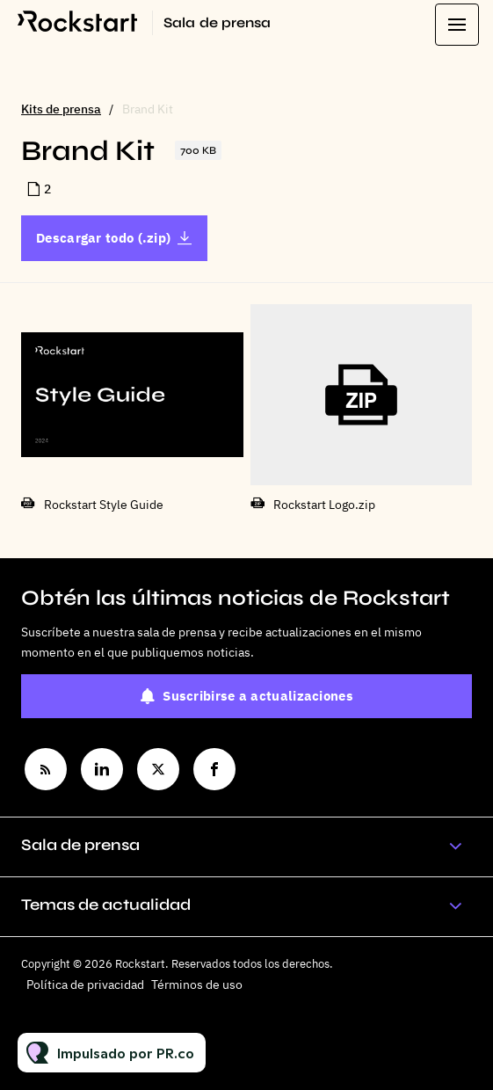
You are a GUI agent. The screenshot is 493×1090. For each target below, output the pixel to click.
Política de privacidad (85, 984)
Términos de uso (197, 984)
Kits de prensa (61, 109)
